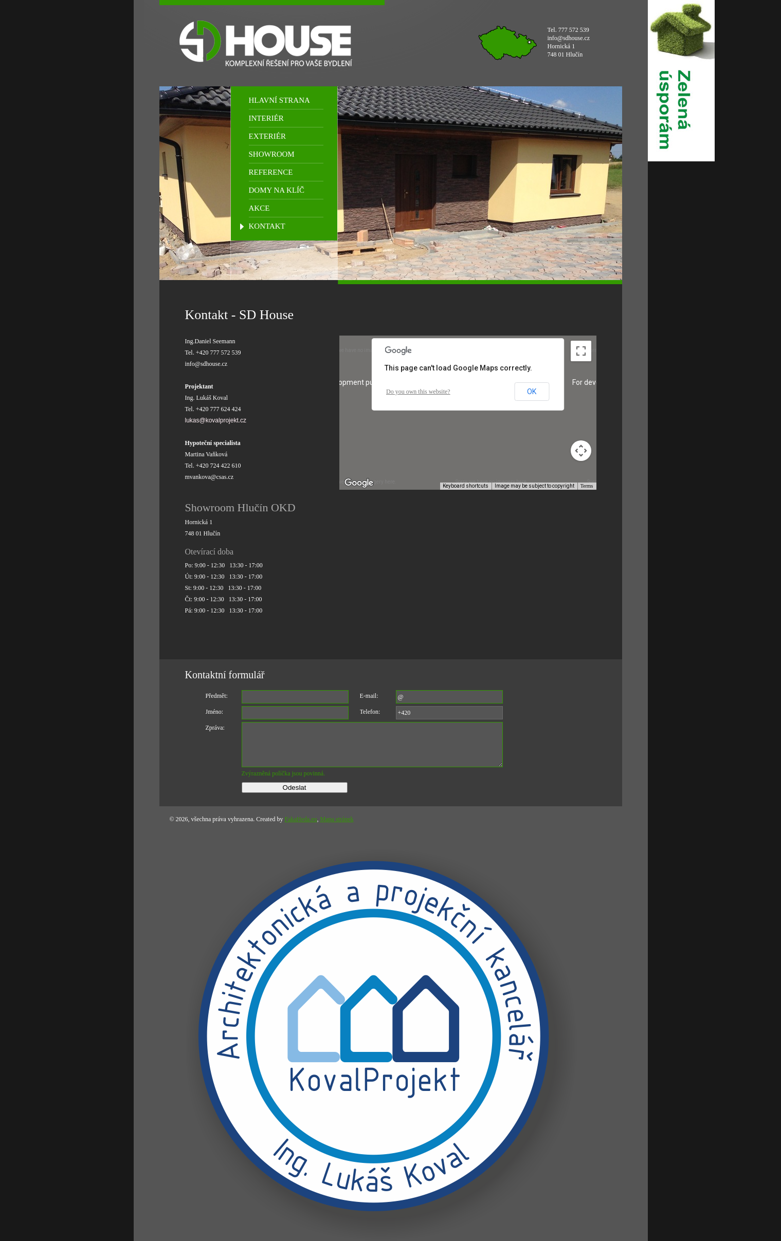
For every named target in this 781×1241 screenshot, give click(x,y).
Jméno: (215, 711)
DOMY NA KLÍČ (277, 190)
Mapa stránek (337, 819)
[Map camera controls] (581, 450)
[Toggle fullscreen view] (581, 351)
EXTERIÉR (267, 136)
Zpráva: (215, 727)
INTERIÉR (266, 118)
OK (531, 391)
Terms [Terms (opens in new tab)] (586, 486)
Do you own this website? (418, 391)
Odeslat (294, 787)
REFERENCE (271, 172)
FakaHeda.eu (301, 819)
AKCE (259, 208)
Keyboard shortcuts (465, 486)
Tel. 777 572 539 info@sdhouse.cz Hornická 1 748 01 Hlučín (569, 42)
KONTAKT (267, 226)
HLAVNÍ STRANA (279, 100)
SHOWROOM (272, 154)
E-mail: (369, 695)
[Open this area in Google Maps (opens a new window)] (359, 483)
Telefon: (370, 711)
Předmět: (217, 695)
